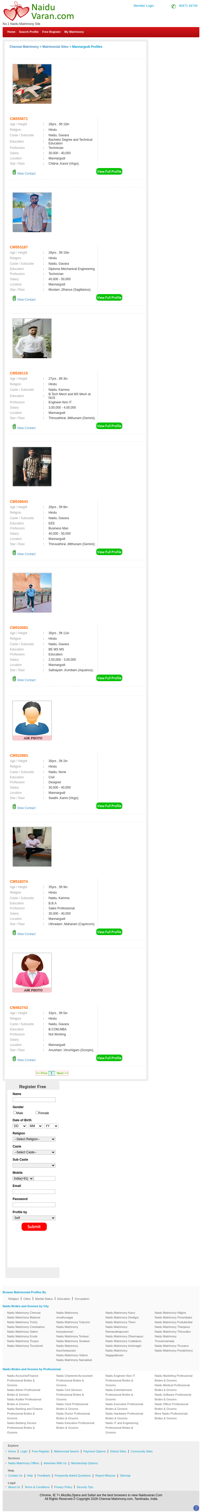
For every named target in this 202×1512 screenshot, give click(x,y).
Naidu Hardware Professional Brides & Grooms (124, 1416)
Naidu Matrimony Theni (120, 1322)
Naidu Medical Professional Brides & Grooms (172, 1387)
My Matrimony (74, 31)
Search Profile (29, 31)
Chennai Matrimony (24, 47)
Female (44, 1113)
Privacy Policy (63, 1487)
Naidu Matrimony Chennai (24, 1312)
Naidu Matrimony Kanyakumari (67, 1329)
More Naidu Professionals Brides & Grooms (171, 1416)
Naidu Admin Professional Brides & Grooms (23, 1392)
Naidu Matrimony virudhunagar (67, 1315)
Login (23, 1451)
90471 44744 (188, 6)
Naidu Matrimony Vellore (72, 1355)
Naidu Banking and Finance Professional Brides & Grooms (25, 1413)
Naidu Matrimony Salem (22, 1331)
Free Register (51, 31)
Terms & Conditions (36, 1487)
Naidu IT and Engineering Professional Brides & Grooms (121, 1427)
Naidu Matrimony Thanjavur (172, 1326)
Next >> (62, 1073)
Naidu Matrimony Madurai (23, 1317)
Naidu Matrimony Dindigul (122, 1317)
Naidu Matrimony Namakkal (74, 1360)
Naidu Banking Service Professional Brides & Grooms (21, 1427)
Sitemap (125, 1475)
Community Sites (142, 1451)
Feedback (43, 1475)
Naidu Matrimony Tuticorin (73, 1322)
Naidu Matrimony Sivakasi (73, 1341)
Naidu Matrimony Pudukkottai (174, 1322)
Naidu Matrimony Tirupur (23, 1341)
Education (63, 1298)
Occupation (82, 1298)
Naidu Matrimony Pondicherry (174, 1350)
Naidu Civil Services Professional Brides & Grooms (70, 1394)
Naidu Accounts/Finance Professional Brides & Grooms (22, 1380)
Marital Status (44, 1298)
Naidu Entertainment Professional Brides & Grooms (119, 1394)
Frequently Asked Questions (73, 1475)
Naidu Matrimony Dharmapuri (124, 1336)
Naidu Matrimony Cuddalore (123, 1341)
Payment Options (94, 1451)
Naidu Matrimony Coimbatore (26, 1326)
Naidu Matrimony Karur (120, 1312)
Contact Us (181, 44)
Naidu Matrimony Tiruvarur (172, 1345)
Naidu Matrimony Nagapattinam (116, 1353)
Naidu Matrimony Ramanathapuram (117, 1329)
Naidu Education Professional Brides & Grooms (75, 1425)
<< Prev (41, 1073)
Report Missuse (105, 1475)
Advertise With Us (55, 1463)
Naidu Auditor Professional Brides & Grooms (24, 1402)
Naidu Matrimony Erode (22, 1336)
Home (11, 31)
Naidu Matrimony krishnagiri (123, 1345)
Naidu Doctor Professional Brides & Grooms (73, 1416)
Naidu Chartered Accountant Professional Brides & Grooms (74, 1380)
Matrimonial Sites (55, 47)
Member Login (144, 6)
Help (30, 1475)
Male (19, 1113)
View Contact (24, 173)
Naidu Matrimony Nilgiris (170, 1312)
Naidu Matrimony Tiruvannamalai (165, 1339)
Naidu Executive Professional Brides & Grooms (124, 1406)
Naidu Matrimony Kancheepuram (67, 1348)
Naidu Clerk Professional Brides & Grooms (72, 1406)
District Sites (118, 1451)
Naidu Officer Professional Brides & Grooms (171, 1406)
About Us (14, 1487)
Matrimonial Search (66, 1451)
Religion (13, 1298)
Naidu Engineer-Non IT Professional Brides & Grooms (120, 1380)
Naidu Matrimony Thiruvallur (173, 1331)
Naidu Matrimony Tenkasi (72, 1336)
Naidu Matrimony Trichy (22, 1322)
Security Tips (85, 1487)
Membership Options (84, 1463)
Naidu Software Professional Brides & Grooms (173, 1397)
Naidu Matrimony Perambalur (173, 1317)
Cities (27, 1298)
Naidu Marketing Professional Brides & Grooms (174, 1378)
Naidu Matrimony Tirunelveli (25, 1345)
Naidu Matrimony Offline (23, 1463)
